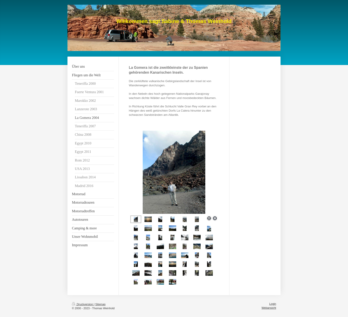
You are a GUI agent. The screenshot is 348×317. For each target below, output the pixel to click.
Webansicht (268, 307)
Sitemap (100, 304)
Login (272, 303)
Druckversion (83, 304)
